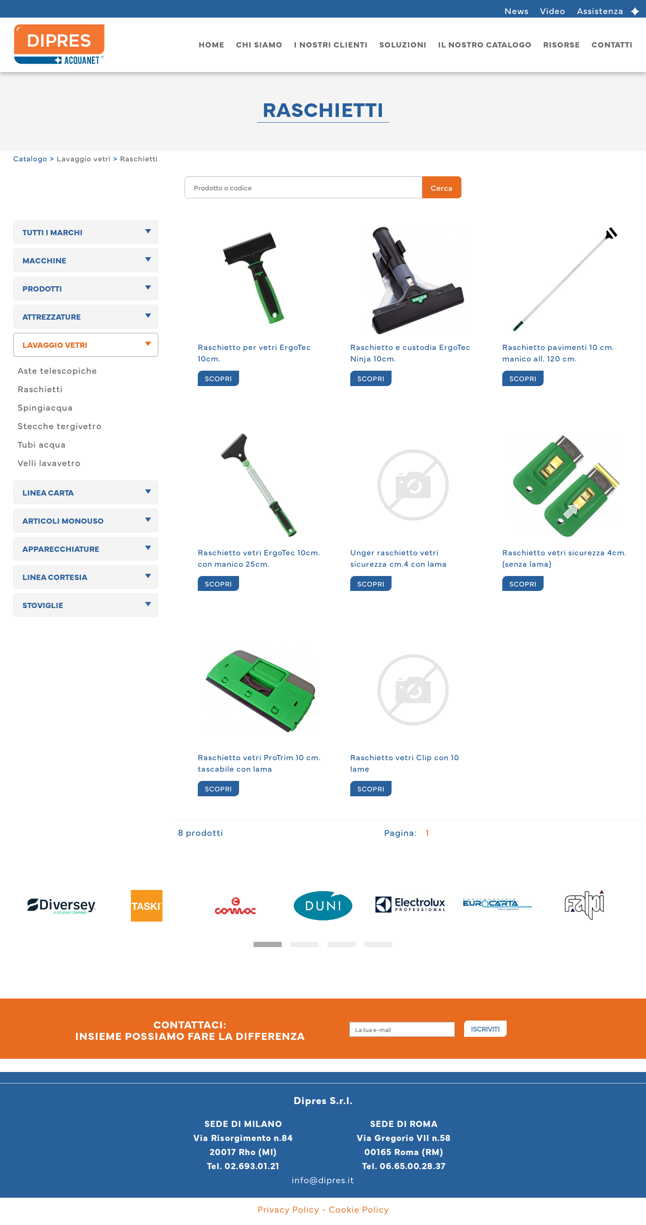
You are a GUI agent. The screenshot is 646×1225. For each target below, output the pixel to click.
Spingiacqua (45, 407)
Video (553, 10)
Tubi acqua (42, 444)
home (212, 44)
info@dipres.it (323, 1179)
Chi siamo (259, 44)
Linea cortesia (54, 576)
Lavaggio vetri (84, 158)
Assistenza (600, 10)
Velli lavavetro (49, 462)
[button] (268, 944)
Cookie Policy (359, 1209)
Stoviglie (42, 604)
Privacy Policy (288, 1209)
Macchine (44, 260)
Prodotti (42, 288)
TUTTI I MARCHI (52, 231)
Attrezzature (51, 316)
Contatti (612, 44)
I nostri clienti (331, 44)
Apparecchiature (60, 548)
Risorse (561, 44)
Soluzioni (403, 44)
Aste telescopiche (57, 370)
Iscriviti (485, 1028)
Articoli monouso (63, 520)
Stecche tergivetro (60, 425)
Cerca (442, 187)
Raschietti (139, 158)
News (516, 10)
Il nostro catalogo (485, 44)
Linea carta (48, 492)
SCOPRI (218, 378)
